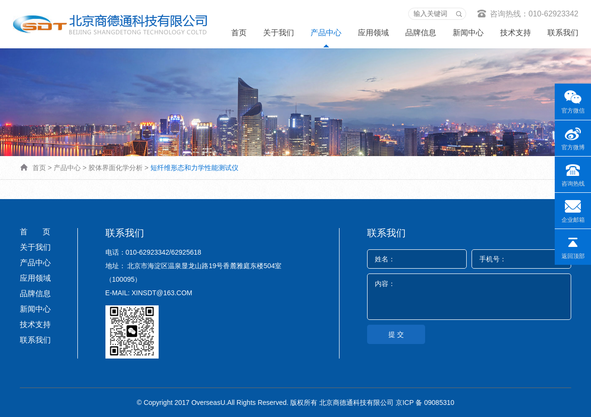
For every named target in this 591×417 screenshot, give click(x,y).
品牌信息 (420, 33)
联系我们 (562, 33)
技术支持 (515, 33)
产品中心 (325, 33)
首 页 (35, 232)
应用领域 (373, 33)
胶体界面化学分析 (116, 168)
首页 (239, 33)
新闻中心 (468, 33)
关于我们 (278, 33)
